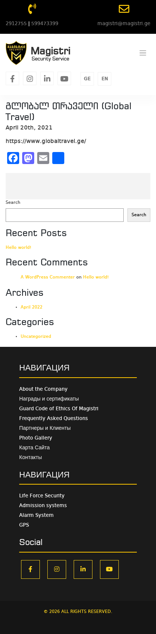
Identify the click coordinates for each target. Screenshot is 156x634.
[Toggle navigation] (143, 53)
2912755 (16, 23)
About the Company (43, 389)
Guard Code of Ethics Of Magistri (58, 408)
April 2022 (31, 307)
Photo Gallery (35, 438)
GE (87, 79)
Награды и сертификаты (49, 399)
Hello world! (19, 247)
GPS (24, 525)
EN (104, 79)
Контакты (30, 457)
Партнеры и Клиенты (45, 428)
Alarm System (36, 515)
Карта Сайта (34, 447)
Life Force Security (42, 495)
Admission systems (43, 505)
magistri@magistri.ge (123, 23)
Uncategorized (36, 336)
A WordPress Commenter (48, 277)
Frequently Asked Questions (53, 418)
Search (13, 202)
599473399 (44, 23)
